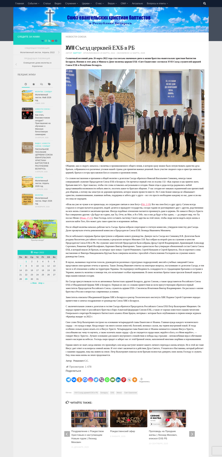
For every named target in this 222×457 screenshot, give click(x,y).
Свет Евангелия (130, 393)
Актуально (137, 3)
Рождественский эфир (122, 431)
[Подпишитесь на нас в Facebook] (56, 41)
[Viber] (101, 377)
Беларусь (104, 393)
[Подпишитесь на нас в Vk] (42, 41)
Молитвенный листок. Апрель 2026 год (42, 183)
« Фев (34, 283)
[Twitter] (96, 377)
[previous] (67, 434)
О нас (99, 3)
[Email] (112, 377)
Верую (111, 3)
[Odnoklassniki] (79, 377)
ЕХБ (112, 393)
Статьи (47, 3)
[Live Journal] (129, 377)
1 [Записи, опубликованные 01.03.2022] (26, 261)
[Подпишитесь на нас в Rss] (49, 41)
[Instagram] (90, 377)
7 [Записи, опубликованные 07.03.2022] (20, 266)
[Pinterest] (123, 377)
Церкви (86, 3)
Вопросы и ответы (156, 3)
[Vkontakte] (73, 377)
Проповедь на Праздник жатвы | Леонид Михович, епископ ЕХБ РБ (163, 435)
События (32, 3)
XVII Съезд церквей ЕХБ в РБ (86, 393)
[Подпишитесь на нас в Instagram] (46, 41)
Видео (58, 3)
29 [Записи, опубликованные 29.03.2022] (26, 279)
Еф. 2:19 (146, 204)
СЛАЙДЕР (48, 92)
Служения (70, 3)
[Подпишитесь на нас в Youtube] (53, 41)
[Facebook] (85, 377)
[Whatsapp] (107, 377)
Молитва (39, 92)
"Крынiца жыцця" (37, 240)
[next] (192, 434)
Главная (19, 3)
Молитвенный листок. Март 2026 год (43, 201)
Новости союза (76, 37)
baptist (77, 53)
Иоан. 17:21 (86, 218)
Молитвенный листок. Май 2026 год (43, 97)
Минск (119, 393)
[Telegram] (68, 377)
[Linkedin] (118, 377)
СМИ (123, 3)
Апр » (41, 283)
